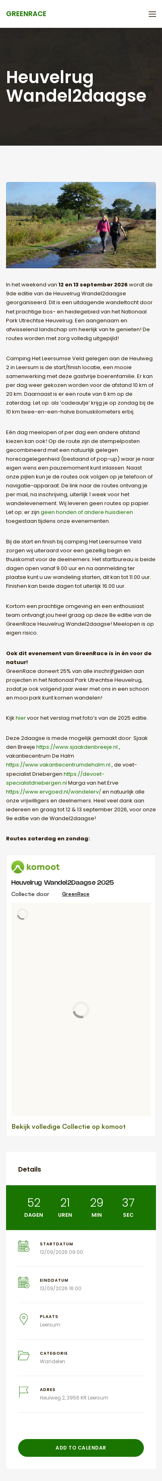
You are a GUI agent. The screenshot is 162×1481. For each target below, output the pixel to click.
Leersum (50, 1324)
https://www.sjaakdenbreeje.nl (77, 747)
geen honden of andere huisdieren (87, 512)
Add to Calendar (81, 1447)
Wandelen (52, 1361)
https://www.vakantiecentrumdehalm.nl (58, 765)
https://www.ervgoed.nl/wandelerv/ (53, 792)
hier (21, 718)
